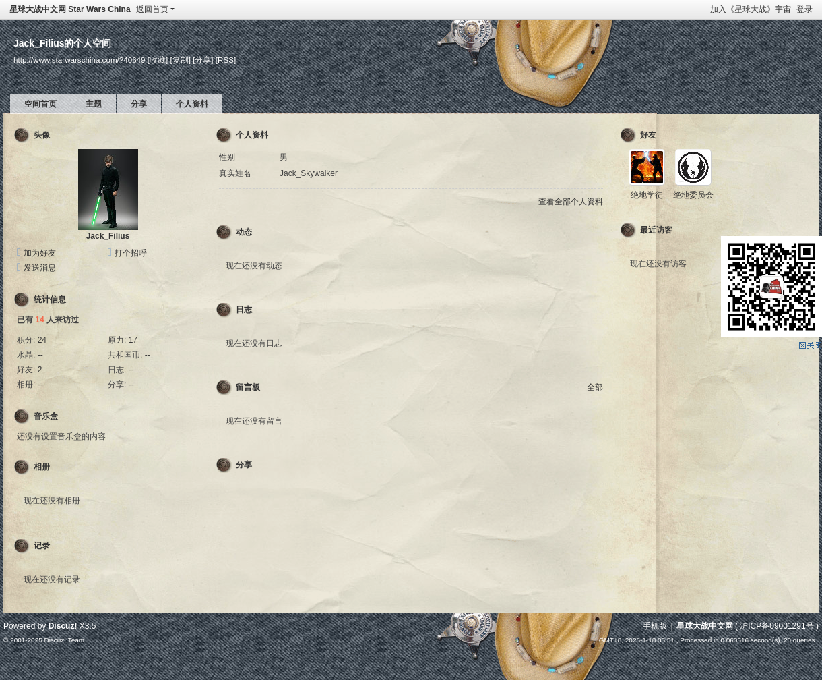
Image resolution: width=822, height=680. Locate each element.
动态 (244, 232)
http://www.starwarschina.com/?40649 (79, 59)
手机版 (655, 626)
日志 (244, 309)
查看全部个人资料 (570, 201)
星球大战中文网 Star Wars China (70, 9)
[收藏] (158, 59)
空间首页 (40, 104)
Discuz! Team (64, 640)
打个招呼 (131, 253)
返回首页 (152, 9)
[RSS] (226, 59)
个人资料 (192, 104)
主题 (94, 104)
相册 (42, 467)
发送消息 (40, 268)
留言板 (248, 387)
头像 (42, 135)
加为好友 (40, 253)
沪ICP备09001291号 (776, 626)
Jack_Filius (108, 236)
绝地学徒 (647, 195)
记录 (42, 545)
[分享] (203, 59)
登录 (804, 9)
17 (133, 340)
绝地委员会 (693, 195)
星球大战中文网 (704, 626)
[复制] (180, 59)
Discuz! (63, 626)
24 (42, 340)
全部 (595, 387)
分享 (139, 104)
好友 (648, 135)
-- (40, 355)
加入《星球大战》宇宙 (750, 9)
